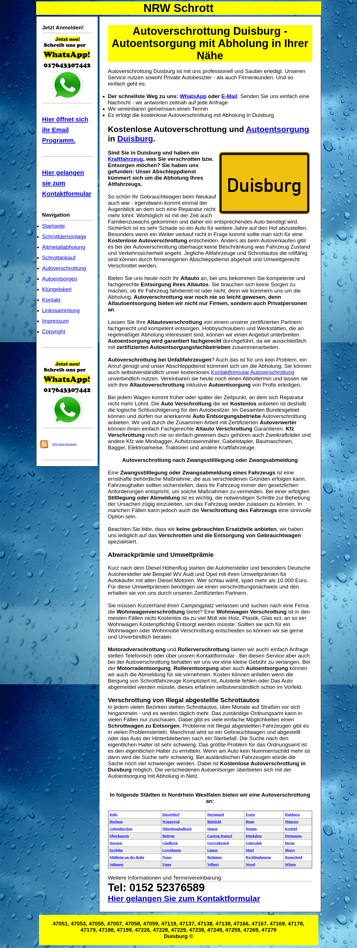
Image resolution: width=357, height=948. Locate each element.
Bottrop (168, 836)
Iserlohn (116, 850)
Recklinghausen (258, 857)
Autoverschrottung (64, 268)
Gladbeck (170, 843)
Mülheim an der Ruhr (127, 857)
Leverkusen (171, 850)
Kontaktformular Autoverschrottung (252, 372)
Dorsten (116, 843)
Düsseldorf (170, 814)
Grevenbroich (218, 843)
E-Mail (229, 96)
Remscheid (293, 857)
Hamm (251, 829)
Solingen (116, 864)
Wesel (250, 864)
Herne (290, 843)
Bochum (116, 821)
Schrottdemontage (64, 236)
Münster (292, 821)
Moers (290, 850)
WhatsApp (193, 96)
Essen (250, 814)
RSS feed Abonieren (64, 444)
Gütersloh (254, 843)
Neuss (167, 857)
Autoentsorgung (277, 129)
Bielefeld (214, 821)
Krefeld (291, 829)
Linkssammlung (61, 310)
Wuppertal (170, 821)
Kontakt (51, 300)
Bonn (250, 821)
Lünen (212, 850)
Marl (250, 850)
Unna (166, 864)
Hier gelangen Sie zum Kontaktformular (184, 898)
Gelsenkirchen (121, 829)
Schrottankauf (59, 258)
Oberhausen (119, 836)
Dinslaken (254, 836)
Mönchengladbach (177, 829)
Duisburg (135, 138)
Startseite (53, 226)
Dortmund (215, 814)
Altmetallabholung (63, 247)
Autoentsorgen (59, 279)
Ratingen (214, 857)
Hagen (212, 829)
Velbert (213, 864)
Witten (290, 864)
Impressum (55, 321)
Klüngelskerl (57, 289)
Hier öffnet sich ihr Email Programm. (65, 130)
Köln (113, 814)
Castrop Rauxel (219, 836)
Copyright (53, 331)
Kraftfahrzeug (125, 159)
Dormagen (293, 836)
